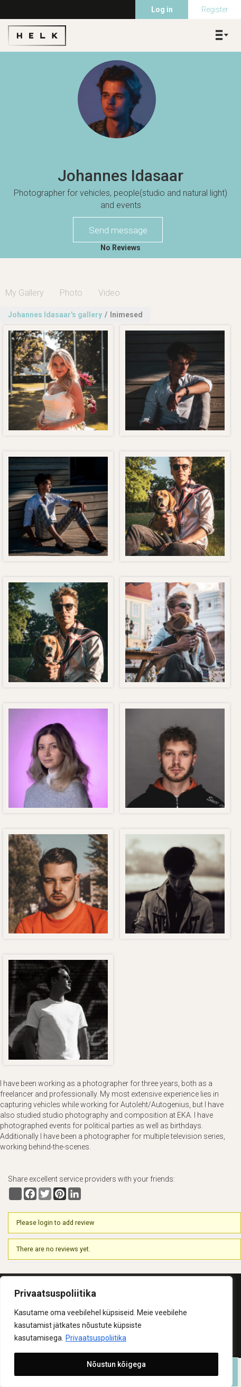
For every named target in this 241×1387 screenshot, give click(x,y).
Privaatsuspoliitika (96, 1338)
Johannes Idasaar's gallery (55, 314)
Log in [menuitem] (162, 9)
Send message (118, 230)
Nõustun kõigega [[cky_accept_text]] (116, 1364)
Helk (37, 35)
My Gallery (24, 293)
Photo (71, 293)
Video (109, 293)
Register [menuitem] (214, 9)
